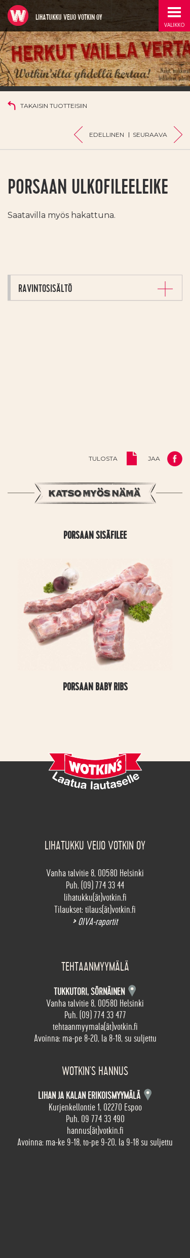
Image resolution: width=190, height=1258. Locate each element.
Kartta (147, 1094)
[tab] (96, 287)
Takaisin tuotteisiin (53, 105)
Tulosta (103, 458)
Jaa (154, 458)
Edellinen (106, 134)
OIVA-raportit (95, 922)
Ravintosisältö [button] (45, 288)
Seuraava (150, 134)
